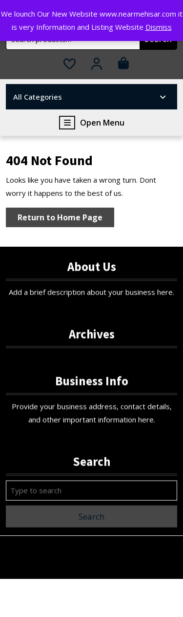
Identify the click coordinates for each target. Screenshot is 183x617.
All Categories (90, 97)
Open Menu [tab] (91, 122)
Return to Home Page (66, 219)
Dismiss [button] (158, 27)
